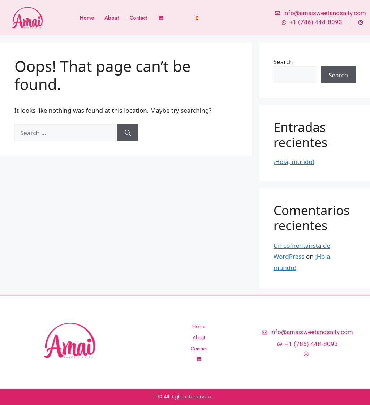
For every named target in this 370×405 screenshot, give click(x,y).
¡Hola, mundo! (294, 162)
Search (283, 61)
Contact (138, 17)
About (111, 17)
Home (87, 17)
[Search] (127, 133)
